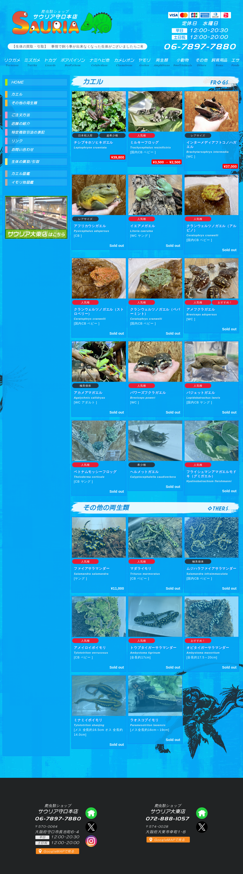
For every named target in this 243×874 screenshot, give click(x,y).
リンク (16, 141)
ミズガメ (32, 62)
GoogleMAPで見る (59, 851)
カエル (16, 94)
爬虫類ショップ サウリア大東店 (36, 213)
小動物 (182, 62)
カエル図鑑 (20, 173)
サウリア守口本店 (55, 14)
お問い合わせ (22, 149)
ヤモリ (144, 62)
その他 (201, 62)
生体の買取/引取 (25, 161)
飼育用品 (219, 62)
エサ (235, 62)
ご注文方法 (20, 115)
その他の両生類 (24, 103)
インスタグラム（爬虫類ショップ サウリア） (91, 841)
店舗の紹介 (20, 123)
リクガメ (12, 62)
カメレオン (124, 62)
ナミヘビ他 (99, 62)
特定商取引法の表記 (28, 132)
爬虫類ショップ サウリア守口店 (91, 813)
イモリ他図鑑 (22, 182)
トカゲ (50, 62)
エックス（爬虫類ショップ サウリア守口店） (91, 827)
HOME (17, 82)
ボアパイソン (73, 62)
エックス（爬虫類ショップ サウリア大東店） (202, 827)
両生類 (162, 62)
